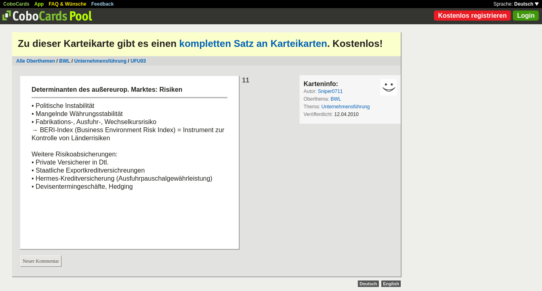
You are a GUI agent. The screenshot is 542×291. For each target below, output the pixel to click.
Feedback (102, 4)
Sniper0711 (330, 91)
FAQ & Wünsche (67, 4)
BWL (64, 61)
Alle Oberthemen (35, 61)
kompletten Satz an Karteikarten (253, 43)
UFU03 (138, 61)
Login (526, 15)
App (39, 4)
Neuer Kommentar (41, 261)
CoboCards (16, 4)
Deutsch (526, 4)
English (391, 283)
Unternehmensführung (101, 61)
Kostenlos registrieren (472, 15)
